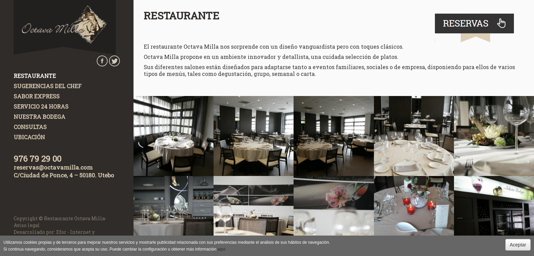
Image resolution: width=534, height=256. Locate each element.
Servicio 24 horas (41, 106)
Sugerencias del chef (47, 86)
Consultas (30, 126)
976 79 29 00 (37, 158)
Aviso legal (27, 225)
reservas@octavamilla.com (53, 167)
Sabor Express (37, 96)
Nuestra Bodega (39, 116)
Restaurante (35, 75)
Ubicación (29, 137)
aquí (221, 249)
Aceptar (518, 244)
